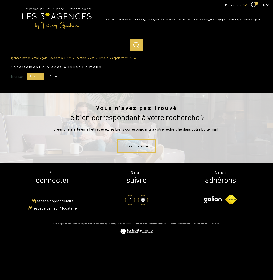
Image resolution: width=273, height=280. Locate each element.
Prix (35, 117)
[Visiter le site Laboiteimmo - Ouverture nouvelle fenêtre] (136, 274)
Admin (172, 265)
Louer (149, 19)
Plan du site (141, 265)
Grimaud (103, 99)
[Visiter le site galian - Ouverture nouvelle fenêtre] (213, 240)
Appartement (120, 99)
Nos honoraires (125, 265)
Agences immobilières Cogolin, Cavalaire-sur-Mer (40, 99)
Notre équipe (218, 19)
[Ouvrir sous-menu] (145, 19)
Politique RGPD (200, 265)
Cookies (214, 265)
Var (92, 99)
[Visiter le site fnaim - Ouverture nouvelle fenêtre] (231, 240)
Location (80, 99)
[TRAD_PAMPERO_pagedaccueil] (57, 29)
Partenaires (184, 265)
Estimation (184, 19)
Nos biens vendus (165, 19)
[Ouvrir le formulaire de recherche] (136, 45)
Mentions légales (158, 265)
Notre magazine (253, 19)
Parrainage (235, 19)
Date (53, 117)
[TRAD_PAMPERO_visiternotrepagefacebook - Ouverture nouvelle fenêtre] (130, 241)
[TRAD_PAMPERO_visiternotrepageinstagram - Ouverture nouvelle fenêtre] (143, 241)
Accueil (110, 19)
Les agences (124, 19)
